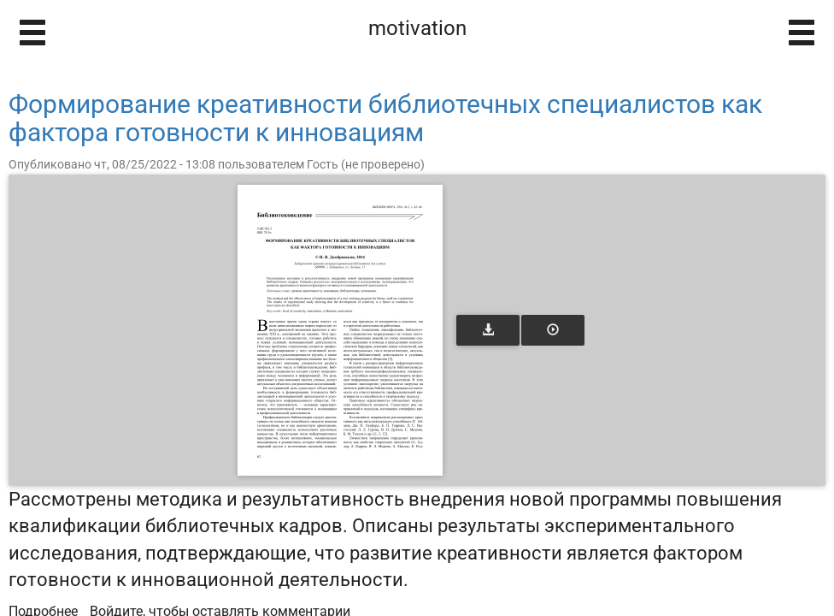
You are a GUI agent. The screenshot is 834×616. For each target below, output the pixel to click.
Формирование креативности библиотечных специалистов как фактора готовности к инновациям (385, 118)
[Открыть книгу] (340, 330)
